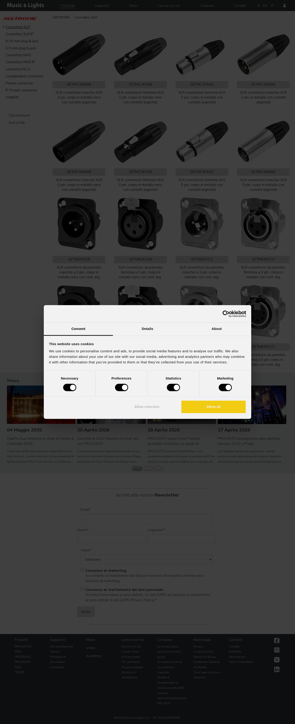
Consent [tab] (78, 329)
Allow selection (146, 407)
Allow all (213, 407)
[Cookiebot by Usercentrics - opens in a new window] (226, 313)
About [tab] (217, 329)
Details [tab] (147, 329)
